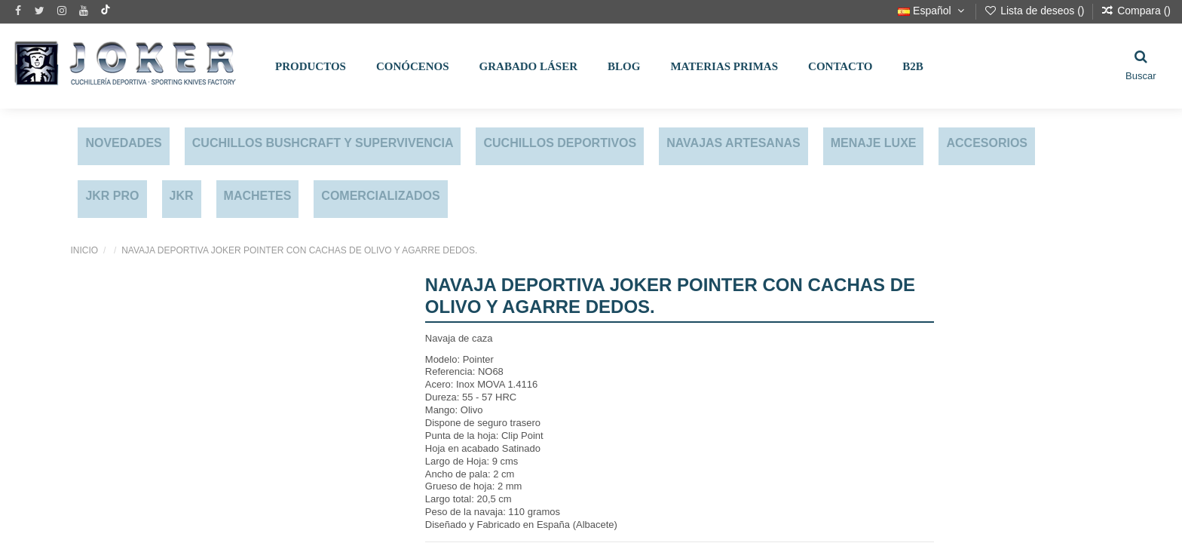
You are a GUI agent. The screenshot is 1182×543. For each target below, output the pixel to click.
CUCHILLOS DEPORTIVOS (559, 143)
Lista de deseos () (1035, 11)
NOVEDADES (123, 143)
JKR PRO (112, 195)
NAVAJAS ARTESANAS (733, 143)
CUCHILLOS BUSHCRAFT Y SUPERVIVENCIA (323, 143)
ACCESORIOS (986, 143)
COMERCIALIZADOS (380, 195)
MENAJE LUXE (874, 143)
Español (932, 11)
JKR (182, 195)
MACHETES (258, 195)
